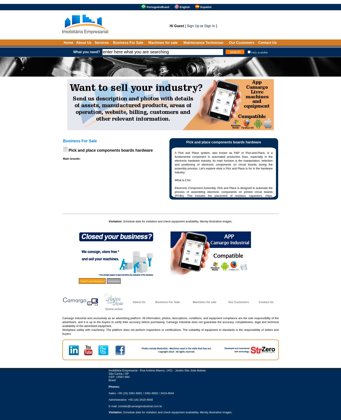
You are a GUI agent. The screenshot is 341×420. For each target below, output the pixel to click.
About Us (84, 42)
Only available (259, 52)
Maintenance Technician (203, 42)
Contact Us (267, 42)
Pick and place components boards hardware (111, 150)
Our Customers (241, 42)
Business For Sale (128, 42)
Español (205, 7)
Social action (114, 309)
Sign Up (193, 26)
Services (102, 42)
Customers (114, 281)
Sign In (209, 26)
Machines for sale (162, 42)
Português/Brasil (158, 7)
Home (68, 42)
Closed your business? (92, 281)
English (185, 7)
